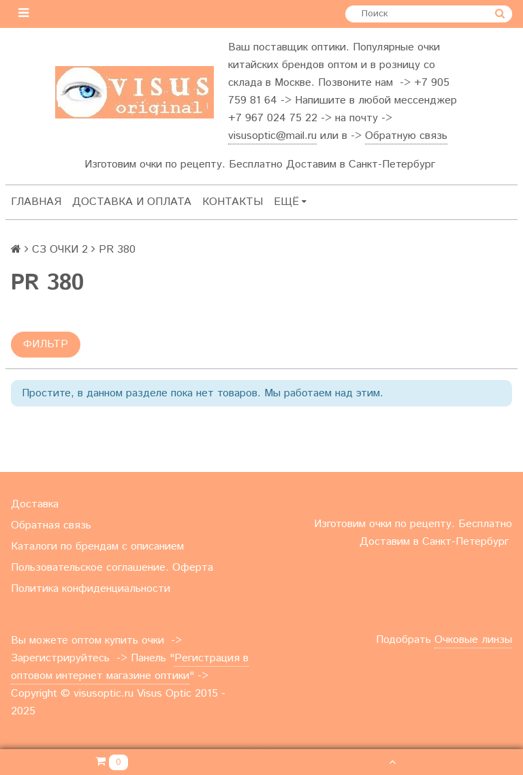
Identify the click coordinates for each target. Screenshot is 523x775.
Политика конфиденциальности (90, 589)
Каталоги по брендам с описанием (97, 546)
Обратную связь (406, 136)
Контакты (232, 202)
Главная (36, 202)
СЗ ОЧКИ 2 (60, 249)
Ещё (290, 202)
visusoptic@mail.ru (272, 136)
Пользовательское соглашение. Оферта (112, 567)
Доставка (35, 504)
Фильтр (45, 344)
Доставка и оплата (131, 202)
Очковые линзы (473, 640)
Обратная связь (51, 525)
